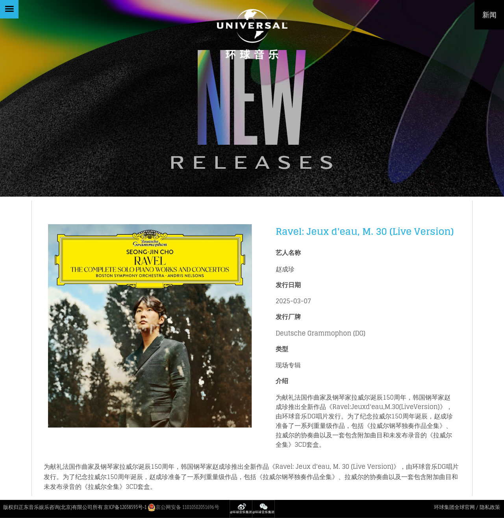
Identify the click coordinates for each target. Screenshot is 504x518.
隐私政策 (490, 507)
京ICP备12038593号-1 (125, 507)
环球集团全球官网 (454, 507)
